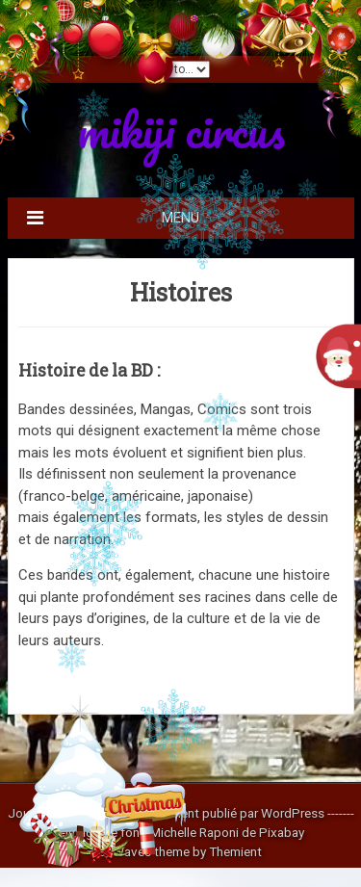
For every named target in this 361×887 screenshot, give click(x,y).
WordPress (292, 813)
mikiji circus (181, 129)
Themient (235, 851)
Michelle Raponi (194, 832)
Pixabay (281, 832)
